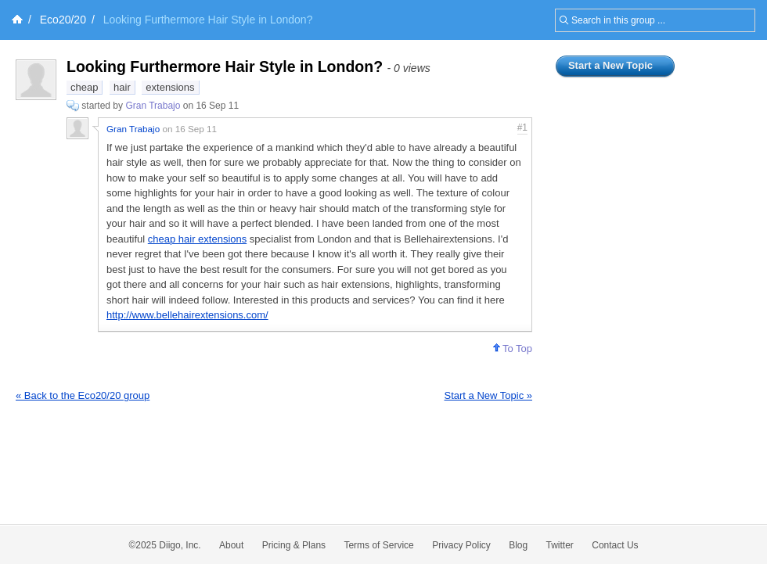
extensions (170, 87)
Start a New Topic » (488, 395)
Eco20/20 (63, 19)
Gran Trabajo (152, 105)
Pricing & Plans (294, 545)
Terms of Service (378, 545)
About (231, 545)
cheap (84, 87)
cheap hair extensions (197, 239)
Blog (518, 545)
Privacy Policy (461, 545)
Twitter (560, 545)
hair (122, 87)
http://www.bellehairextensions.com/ (187, 315)
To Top (512, 348)
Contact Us (615, 545)
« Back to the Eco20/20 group (82, 395)
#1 (522, 127)
